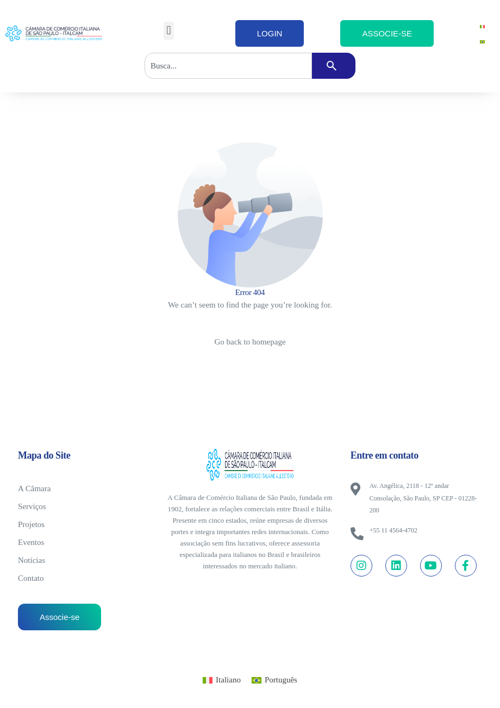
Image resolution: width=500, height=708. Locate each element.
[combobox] (228, 66)
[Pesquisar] (333, 66)
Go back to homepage (249, 341)
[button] (169, 31)
